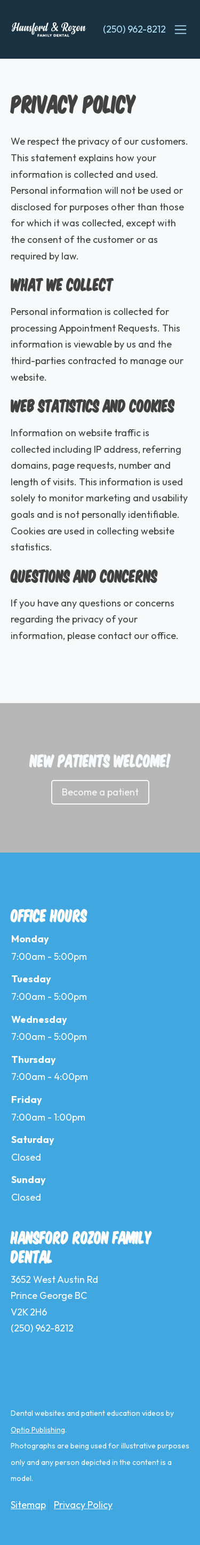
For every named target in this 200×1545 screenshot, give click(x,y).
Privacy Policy (83, 1505)
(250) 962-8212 (134, 29)
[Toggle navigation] (180, 29)
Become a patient (100, 792)
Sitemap (28, 1505)
